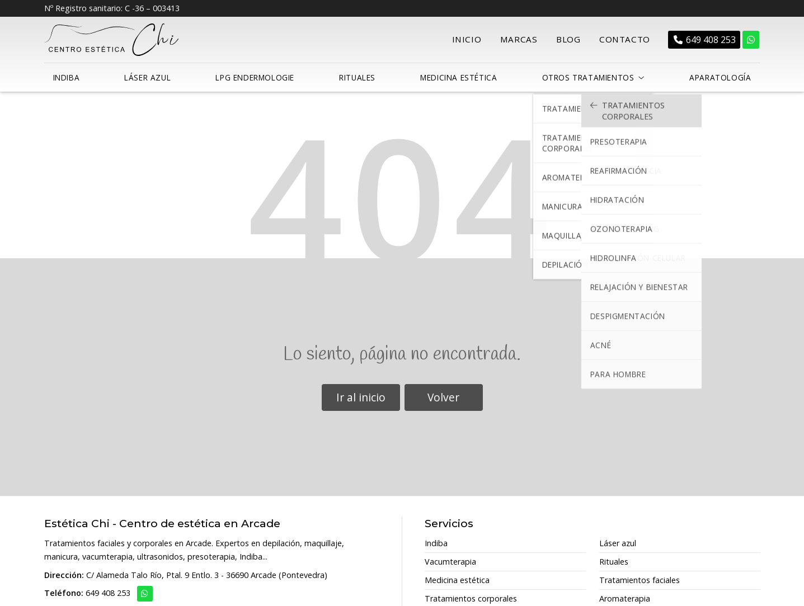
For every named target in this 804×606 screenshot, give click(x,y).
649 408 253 (108, 590)
